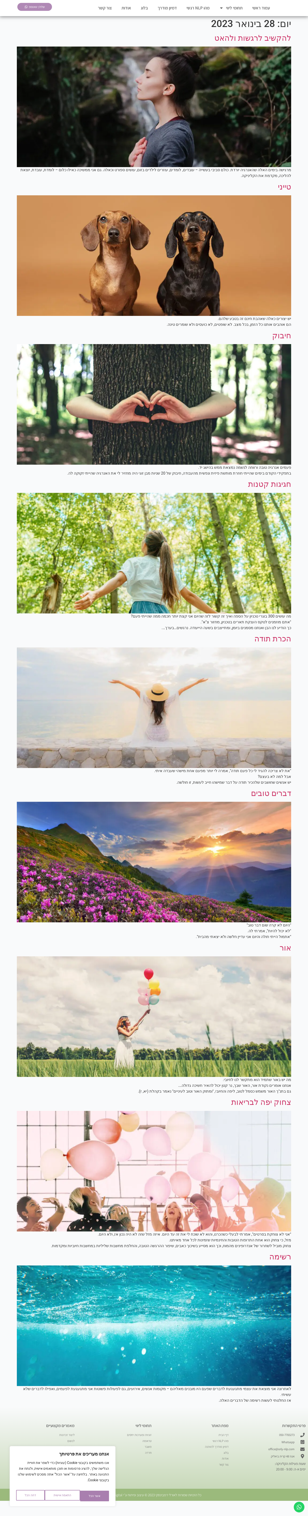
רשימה (280, 1269)
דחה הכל (57, 1496)
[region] (63, 1478)
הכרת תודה (272, 651)
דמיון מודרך (167, 14)
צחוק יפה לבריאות (261, 1114)
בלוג (144, 14)
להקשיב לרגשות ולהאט (252, 50)
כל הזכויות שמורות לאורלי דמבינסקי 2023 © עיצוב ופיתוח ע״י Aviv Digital (154, 1510)
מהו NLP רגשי (198, 14)
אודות (126, 14)
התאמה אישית (90, 1496)
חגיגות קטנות (269, 496)
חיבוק (281, 348)
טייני (284, 199)
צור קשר (105, 14)
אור (285, 960)
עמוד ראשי (261, 14)
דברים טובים (271, 805)
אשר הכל (29, 1496)
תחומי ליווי (231, 14)
